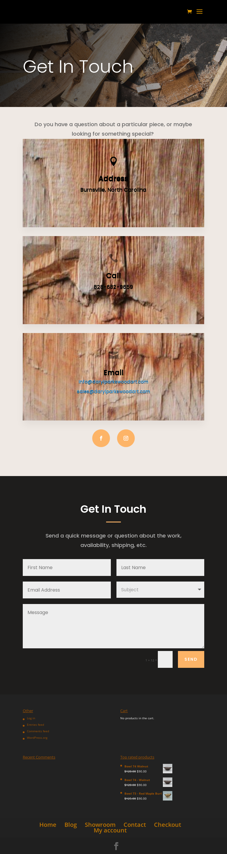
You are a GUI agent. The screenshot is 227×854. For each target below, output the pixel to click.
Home (47, 825)
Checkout (167, 825)
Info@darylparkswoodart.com (113, 382)
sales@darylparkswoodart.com (113, 391)
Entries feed (35, 725)
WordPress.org (37, 738)
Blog (70, 825)
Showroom (100, 825)
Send (191, 659)
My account (110, 830)
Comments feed (38, 731)
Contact (135, 825)
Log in (31, 718)
